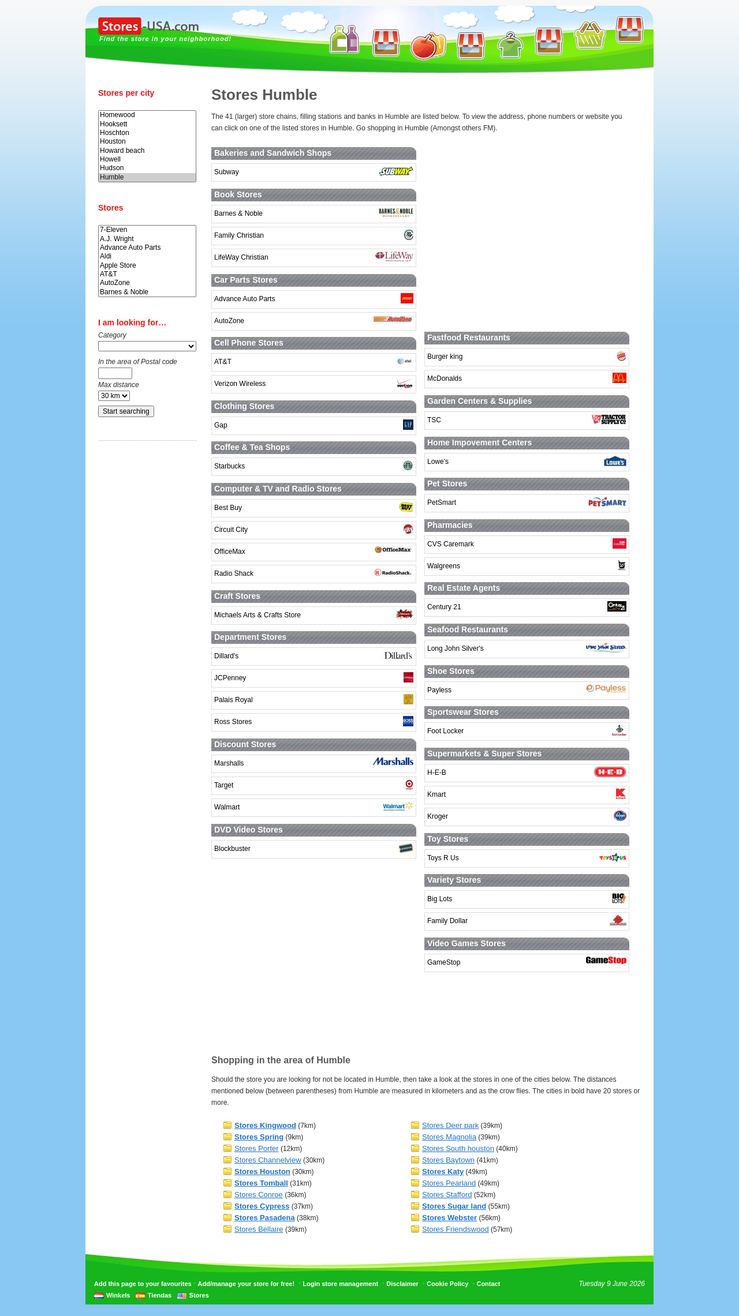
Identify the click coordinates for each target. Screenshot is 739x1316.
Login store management (340, 1283)
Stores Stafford (447, 1194)
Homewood (147, 115)
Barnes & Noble (147, 292)
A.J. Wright (147, 239)
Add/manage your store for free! (246, 1283)
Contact (488, 1283)
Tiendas (159, 1295)
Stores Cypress (261, 1206)
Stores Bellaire (258, 1229)
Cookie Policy (447, 1283)
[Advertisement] (144, 631)
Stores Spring (258, 1137)
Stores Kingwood (265, 1125)
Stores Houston (262, 1171)
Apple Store (147, 265)
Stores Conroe (258, 1194)
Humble (147, 177)
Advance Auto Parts (147, 247)
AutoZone (147, 283)
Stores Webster (449, 1217)
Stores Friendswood (455, 1229)
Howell (147, 159)
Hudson (147, 168)
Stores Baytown (448, 1160)
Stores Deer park (450, 1125)
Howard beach (147, 151)
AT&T (147, 274)
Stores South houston (458, 1148)
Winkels (118, 1295)
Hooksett (147, 124)
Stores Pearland (449, 1183)
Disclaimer (402, 1283)
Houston (147, 141)
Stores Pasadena (264, 1217)
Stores (199, 1295)
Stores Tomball (261, 1183)
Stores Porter (256, 1148)
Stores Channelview (267, 1160)
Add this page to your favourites (143, 1283)
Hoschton (147, 133)
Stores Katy (443, 1171)
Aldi (147, 256)
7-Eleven (147, 230)
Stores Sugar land (454, 1206)
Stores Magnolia (449, 1137)
